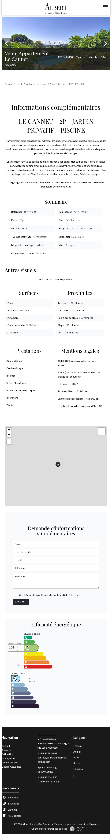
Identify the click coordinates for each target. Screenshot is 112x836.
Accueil (8, 83)
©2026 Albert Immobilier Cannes (32, 824)
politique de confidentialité (54, 594)
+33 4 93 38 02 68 (47, 753)
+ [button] (9, 430)
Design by (76, 828)
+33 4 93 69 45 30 (47, 777)
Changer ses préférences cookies (49, 828)
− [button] (9, 434)
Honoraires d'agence (87, 823)
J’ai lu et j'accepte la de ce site (48, 594)
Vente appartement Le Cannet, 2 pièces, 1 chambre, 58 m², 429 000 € (51, 83)
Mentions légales (63, 823)
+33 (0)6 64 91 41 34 (48, 781)
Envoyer (21, 602)
